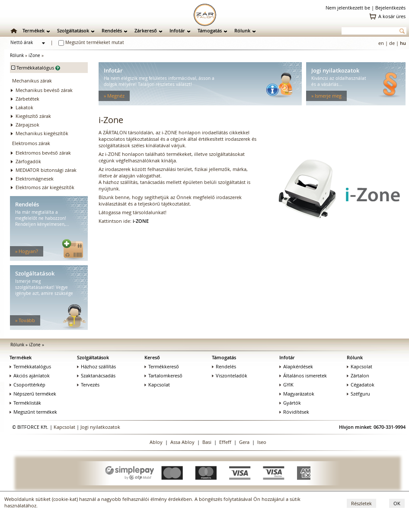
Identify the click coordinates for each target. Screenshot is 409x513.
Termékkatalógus (30, 366)
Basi (206, 442)
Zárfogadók (28, 161)
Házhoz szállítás (96, 366)
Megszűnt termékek (33, 411)
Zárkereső (145, 30)
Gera (244, 442)
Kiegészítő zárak (33, 116)
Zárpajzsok (27, 124)
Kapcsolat (157, 384)
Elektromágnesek (35, 178)
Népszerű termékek (33, 393)
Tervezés (88, 384)
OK (396, 503)
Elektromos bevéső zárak (43, 152)
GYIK (286, 384)
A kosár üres (392, 16)
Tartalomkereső (163, 375)
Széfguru (358, 393)
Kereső (152, 357)
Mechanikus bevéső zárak (44, 90)
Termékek (33, 30)
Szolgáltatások (73, 30)
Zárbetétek (27, 98)
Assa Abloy (182, 442)
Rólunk (242, 30)
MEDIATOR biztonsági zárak (46, 170)
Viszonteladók (229, 375)
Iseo (261, 442)
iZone (34, 55)
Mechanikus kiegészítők (42, 133)
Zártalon (358, 375)
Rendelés (112, 30)
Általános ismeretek (303, 375)
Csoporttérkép (27, 384)
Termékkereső (161, 366)
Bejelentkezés (390, 7)
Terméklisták (25, 402)
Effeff (225, 442)
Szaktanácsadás (96, 375)
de (392, 43)
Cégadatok (360, 384)
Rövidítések (294, 411)
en (381, 43)
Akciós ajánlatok (30, 375)
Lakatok (24, 107)
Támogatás (210, 30)
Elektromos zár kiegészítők (45, 187)
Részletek (361, 503)
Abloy (156, 442)
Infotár (177, 30)
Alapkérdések (296, 366)
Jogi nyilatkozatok (100, 427)
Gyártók (290, 402)
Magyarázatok (296, 393)
